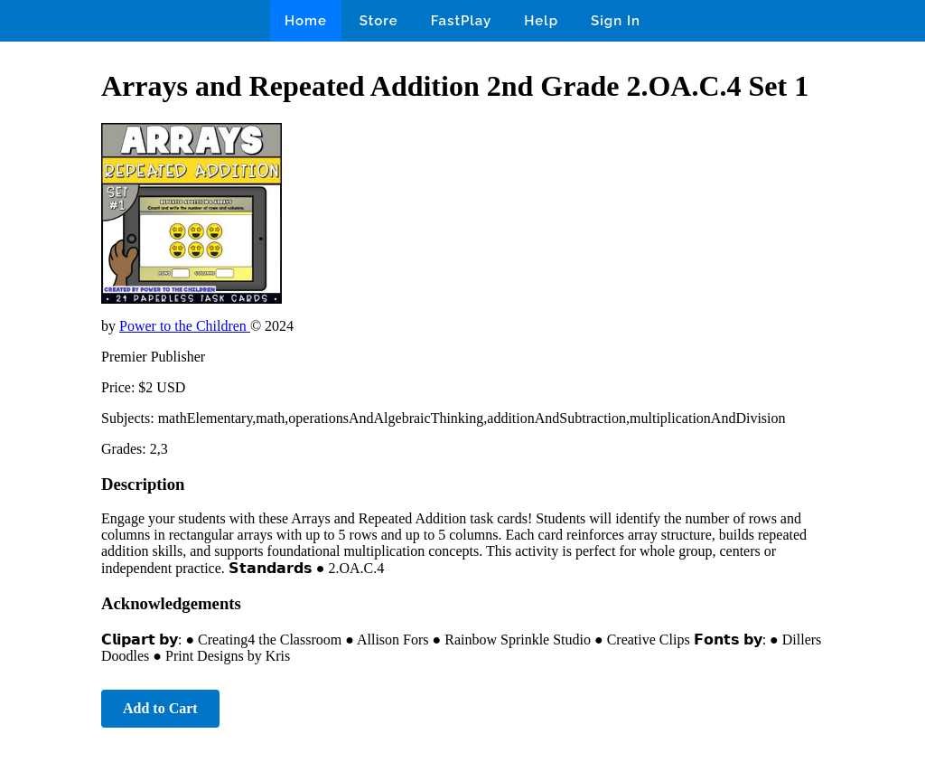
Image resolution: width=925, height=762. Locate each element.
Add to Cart (160, 708)
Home (306, 21)
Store (379, 21)
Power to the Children (184, 326)
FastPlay (461, 21)
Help (541, 21)
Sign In (615, 21)
